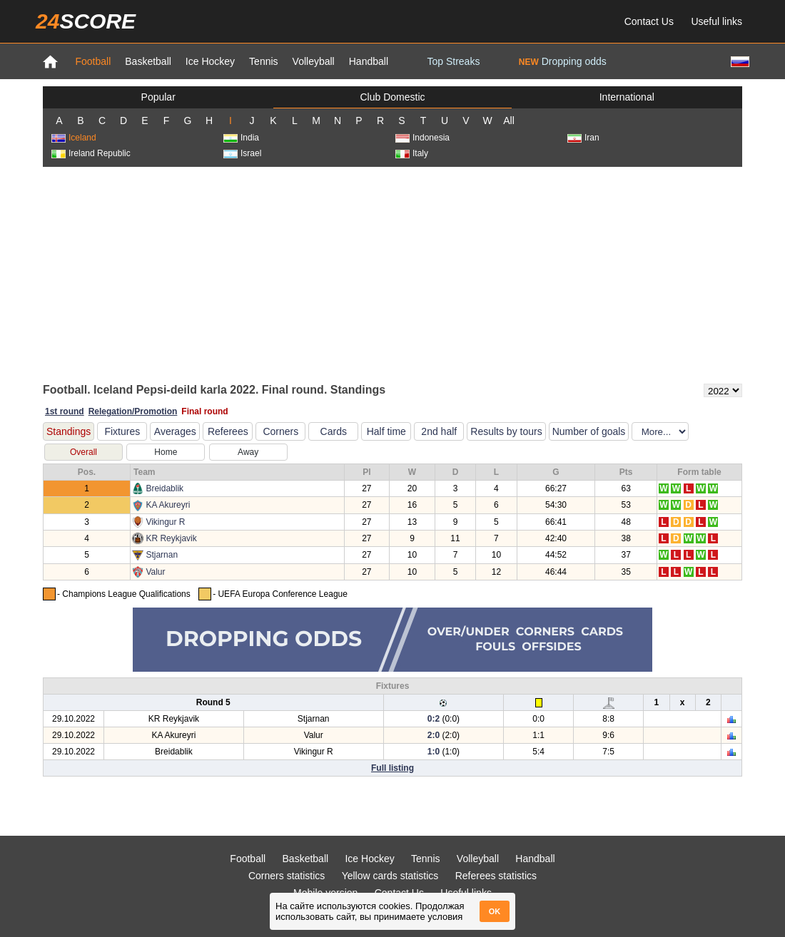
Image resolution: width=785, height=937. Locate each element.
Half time (386, 431)
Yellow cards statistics (390, 875)
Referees (228, 431)
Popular (158, 97)
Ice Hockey (210, 61)
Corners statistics (286, 875)
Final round (204, 411)
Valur (155, 572)
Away (248, 452)
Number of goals (589, 431)
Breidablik (164, 488)
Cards (333, 431)
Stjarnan (162, 555)
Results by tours (506, 431)
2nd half (439, 431)
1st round (64, 411)
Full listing (392, 768)
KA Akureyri (168, 505)
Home (165, 452)
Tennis (263, 61)
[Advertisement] (392, 274)
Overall (83, 452)
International (626, 97)
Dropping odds (563, 61)
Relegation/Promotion (133, 411)
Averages (175, 431)
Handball (368, 61)
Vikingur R (165, 522)
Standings (68, 431)
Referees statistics (496, 875)
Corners (280, 431)
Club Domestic (392, 97)
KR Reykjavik (171, 538)
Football (93, 61)
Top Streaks (453, 61)
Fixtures (122, 431)
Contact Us (649, 21)
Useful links (716, 21)
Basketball (148, 61)
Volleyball (314, 61)
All (509, 120)
